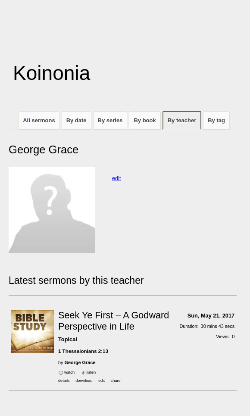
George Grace (80, 362)
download (83, 380)
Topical (67, 339)
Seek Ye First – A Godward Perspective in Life (113, 321)
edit (116, 178)
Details (64, 380)
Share (116, 380)
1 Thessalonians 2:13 (83, 351)
